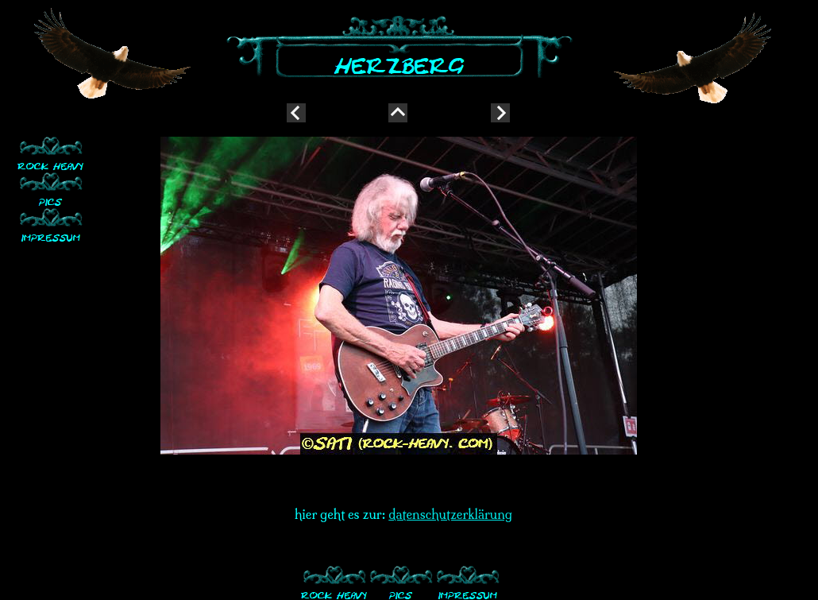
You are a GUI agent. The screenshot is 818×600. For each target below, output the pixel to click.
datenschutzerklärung (450, 514)
